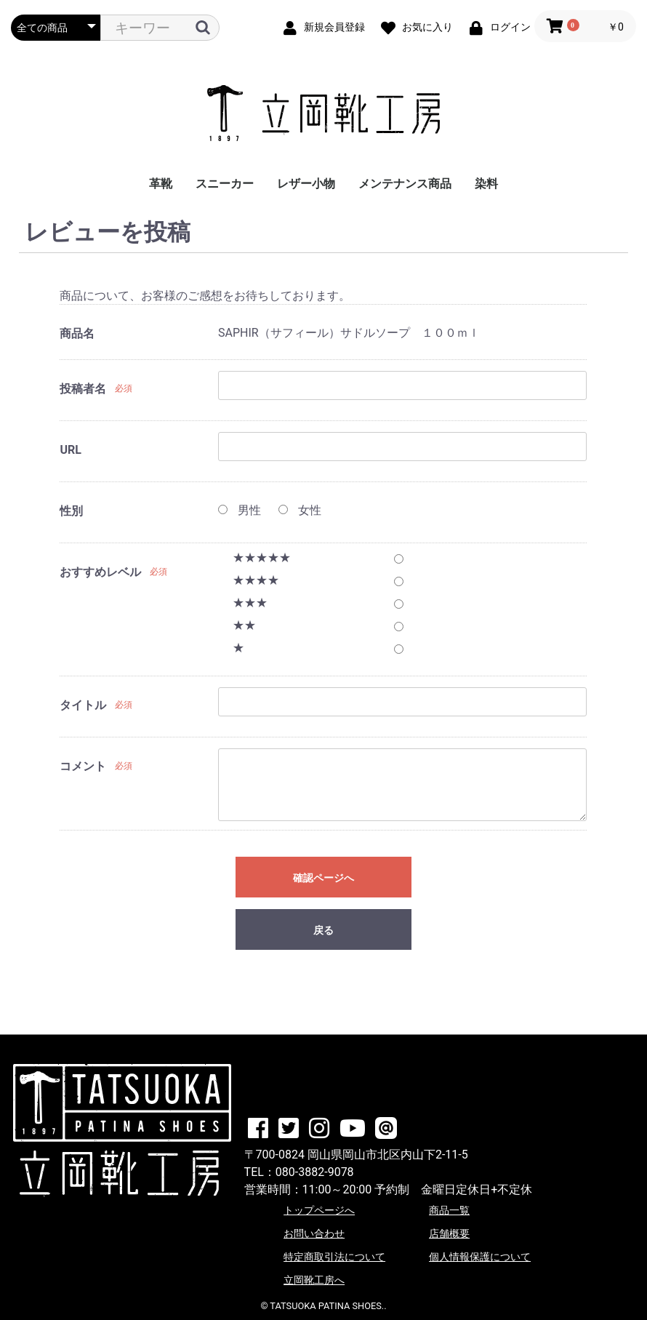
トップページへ (319, 1210)
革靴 (160, 184)
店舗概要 (449, 1233)
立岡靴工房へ (314, 1280)
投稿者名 (83, 389)
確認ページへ (323, 878)
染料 (486, 184)
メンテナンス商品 (404, 184)
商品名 (77, 333)
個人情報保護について (480, 1257)
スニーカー (225, 184)
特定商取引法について (334, 1257)
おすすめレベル (100, 572)
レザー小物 (306, 184)
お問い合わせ (314, 1233)
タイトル (83, 705)
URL (70, 450)
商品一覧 (449, 1210)
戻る (323, 930)
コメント (83, 766)
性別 (71, 511)
